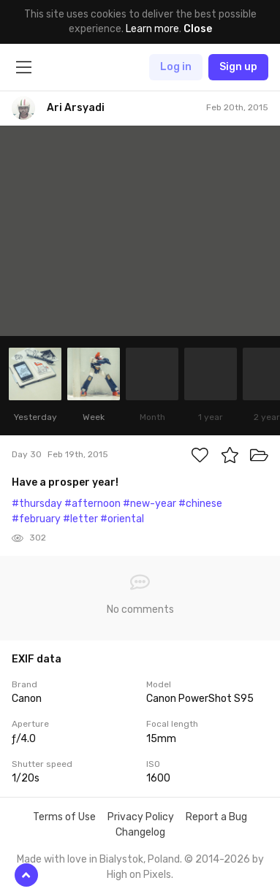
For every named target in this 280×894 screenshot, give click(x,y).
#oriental (122, 519)
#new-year (149, 503)
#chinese (200, 503)
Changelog (140, 832)
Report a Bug (216, 817)
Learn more (152, 29)
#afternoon (92, 503)
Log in (176, 67)
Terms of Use (64, 817)
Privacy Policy (140, 817)
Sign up (238, 67)
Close (197, 29)
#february (36, 519)
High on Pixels (139, 874)
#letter (80, 519)
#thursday (37, 503)
